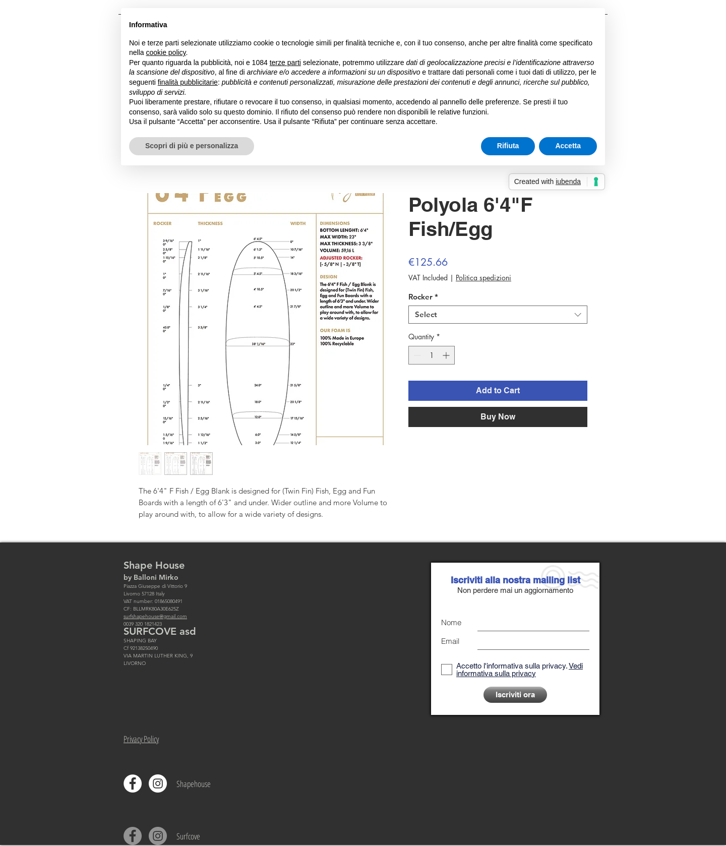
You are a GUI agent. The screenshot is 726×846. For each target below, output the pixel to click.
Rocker (423, 296)
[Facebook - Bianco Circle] (133, 783)
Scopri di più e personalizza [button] (191, 146)
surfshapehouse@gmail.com (155, 616)
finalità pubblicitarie (188, 82)
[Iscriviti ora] (515, 695)
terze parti (285, 62)
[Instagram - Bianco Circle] (158, 783)
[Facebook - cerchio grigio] (133, 836)
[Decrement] (416, 355)
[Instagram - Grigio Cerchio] (158, 836)
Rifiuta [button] (508, 146)
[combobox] (497, 315)
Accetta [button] (568, 146)
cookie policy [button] (166, 52)
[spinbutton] (431, 355)
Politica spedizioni (483, 277)
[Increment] (447, 355)
